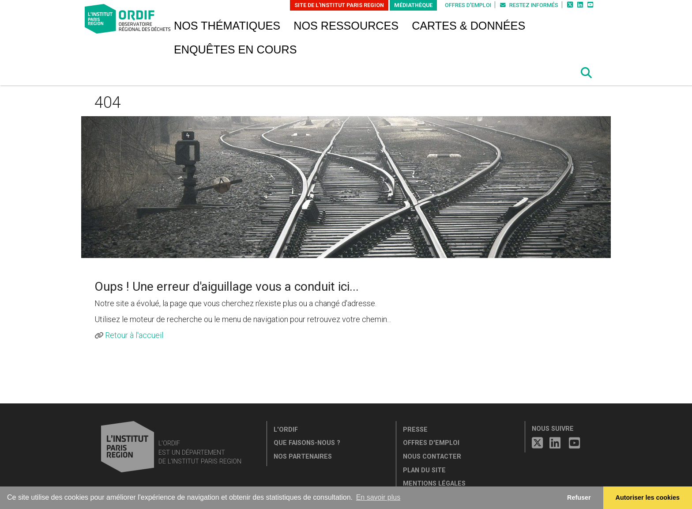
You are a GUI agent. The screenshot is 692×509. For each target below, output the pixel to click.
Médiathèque (413, 5)
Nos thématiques (227, 25)
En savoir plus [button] (378, 497)
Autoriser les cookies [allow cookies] (648, 497)
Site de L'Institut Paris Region (339, 5)
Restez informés (529, 5)
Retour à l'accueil (134, 335)
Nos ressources (346, 25)
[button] (586, 73)
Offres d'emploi (468, 5)
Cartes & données (468, 25)
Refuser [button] (579, 497)
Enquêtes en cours (235, 49)
